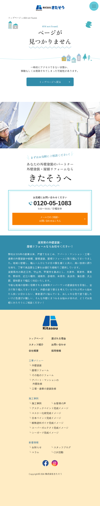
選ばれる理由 (58, 338)
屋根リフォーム (40, 370)
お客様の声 (60, 403)
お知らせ (37, 447)
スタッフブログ (62, 447)
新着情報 (34, 442)
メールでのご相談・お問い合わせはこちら (50, 219)
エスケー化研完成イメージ (46, 413)
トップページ (14, 17)
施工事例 (34, 398)
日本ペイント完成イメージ (46, 418)
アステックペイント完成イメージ (50, 408)
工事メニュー (36, 360)
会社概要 (34, 350)
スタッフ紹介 (36, 344)
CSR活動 (58, 452)
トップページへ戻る (50, 82)
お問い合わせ (58, 344)
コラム (35, 452)
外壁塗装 (37, 365)
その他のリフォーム (43, 375)
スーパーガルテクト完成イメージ (50, 428)
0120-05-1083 (52, 203)
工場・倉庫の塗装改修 (44, 388)
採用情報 (56, 350)
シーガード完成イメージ (45, 432)
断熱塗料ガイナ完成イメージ (47, 423)
